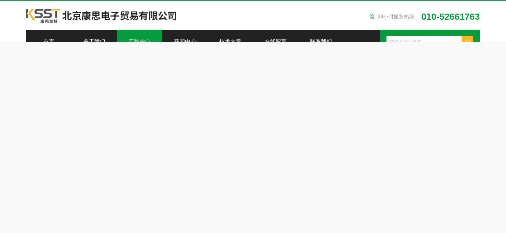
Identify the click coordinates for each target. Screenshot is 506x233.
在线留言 (276, 42)
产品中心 (140, 42)
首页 (48, 42)
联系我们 (321, 42)
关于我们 (94, 42)
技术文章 (230, 42)
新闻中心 (185, 42)
